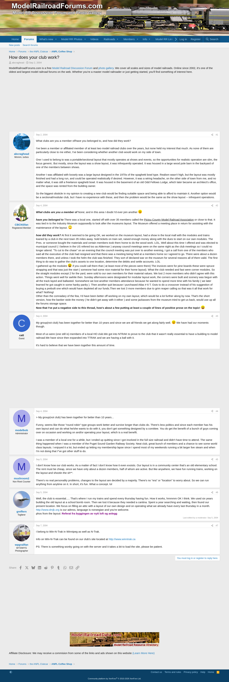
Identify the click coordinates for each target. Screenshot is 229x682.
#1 (217, 134)
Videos (94, 39)
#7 (217, 525)
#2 (217, 205)
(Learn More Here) (144, 653)
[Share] (212, 135)
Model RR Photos (71, 39)
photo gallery (106, 68)
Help (203, 672)
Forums (29, 39)
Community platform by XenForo (114, 679)
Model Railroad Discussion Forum (72, 68)
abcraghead (18, 62)
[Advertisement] (114, 102)
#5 (217, 459)
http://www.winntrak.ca (122, 539)
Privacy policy (191, 672)
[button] (56, 39)
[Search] (212, 39)
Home (15, 39)
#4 (217, 411)
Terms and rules (173, 672)
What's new (46, 39)
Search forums (30, 45)
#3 (217, 316)
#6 (217, 492)
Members (129, 39)
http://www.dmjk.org (47, 509)
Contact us (156, 672)
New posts (14, 45)
